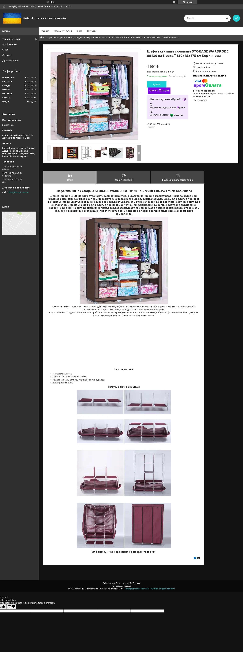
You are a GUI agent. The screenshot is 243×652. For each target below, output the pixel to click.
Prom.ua (136, 583)
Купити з (159, 90)
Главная (45, 31)
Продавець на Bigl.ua (121, 586)
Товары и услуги (62, 31)
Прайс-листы (9, 44)
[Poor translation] (11, 606)
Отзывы (6, 55)
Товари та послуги (54, 37)
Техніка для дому (75, 37)
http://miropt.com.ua (18, 192)
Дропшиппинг (10, 60)
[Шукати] (227, 18)
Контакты (92, 31)
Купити (156, 84)
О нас (79, 31)
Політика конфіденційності (162, 589)
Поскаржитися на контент (137, 589)
